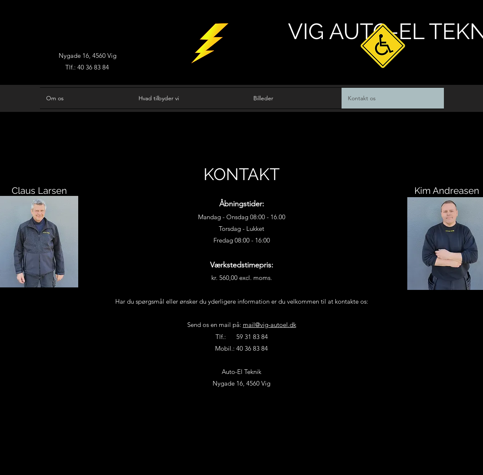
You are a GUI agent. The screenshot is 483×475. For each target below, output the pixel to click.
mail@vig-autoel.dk (269, 325)
